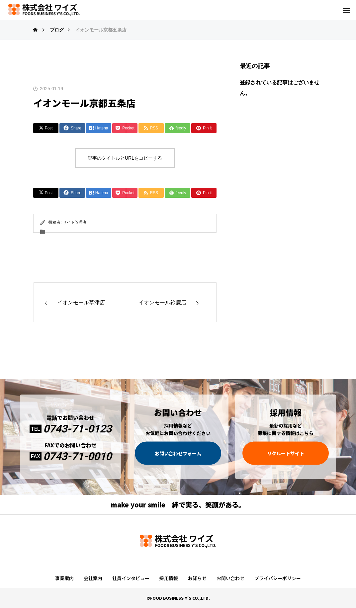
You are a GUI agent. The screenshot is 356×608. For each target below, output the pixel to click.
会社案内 (93, 578)
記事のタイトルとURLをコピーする (125, 158)
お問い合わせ (230, 578)
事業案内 (64, 578)
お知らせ (197, 578)
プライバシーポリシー (277, 578)
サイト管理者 (75, 222)
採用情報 (168, 578)
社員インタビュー (130, 578)
